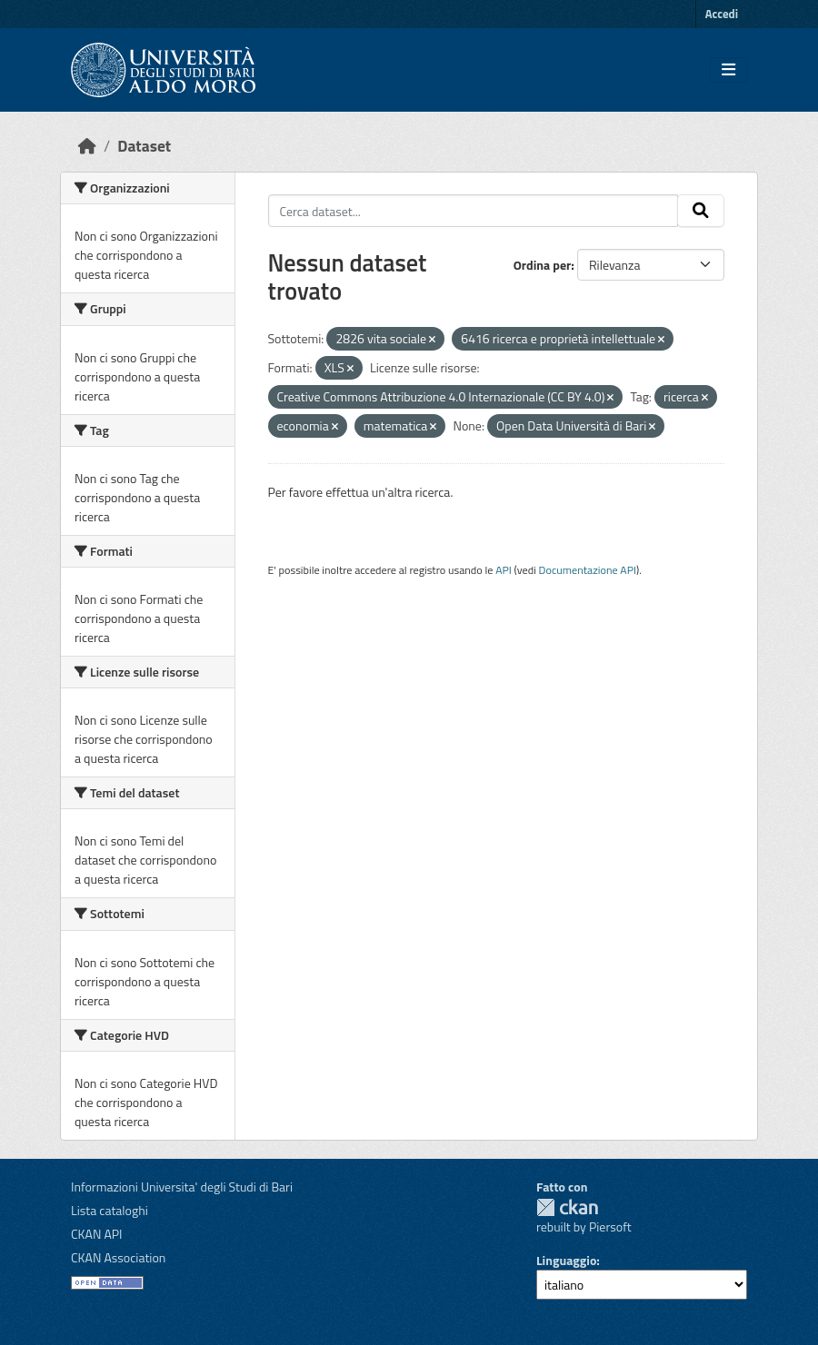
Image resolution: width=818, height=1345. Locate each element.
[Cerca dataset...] (473, 210)
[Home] (87, 146)
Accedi (721, 14)
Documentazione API (587, 570)
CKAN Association (118, 1257)
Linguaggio (566, 1260)
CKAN (567, 1207)
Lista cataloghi (109, 1210)
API (503, 570)
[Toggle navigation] (728, 70)
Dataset (144, 146)
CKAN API (97, 1233)
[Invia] (700, 210)
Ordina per (543, 264)
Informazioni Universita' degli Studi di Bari (182, 1186)
